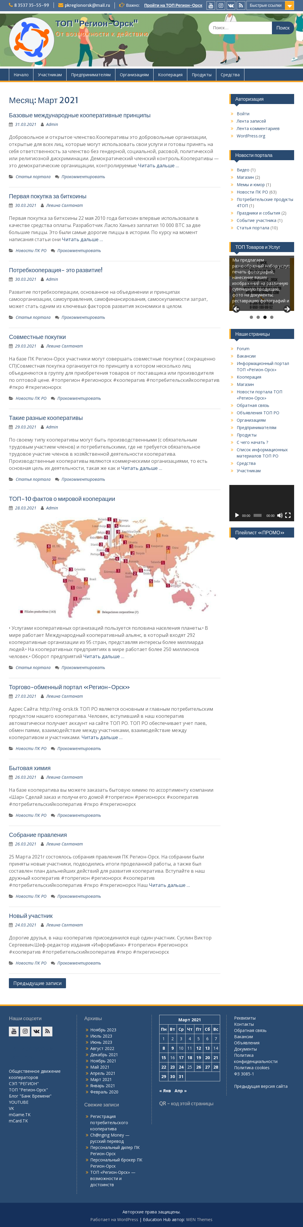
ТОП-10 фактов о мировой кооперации (62, 498)
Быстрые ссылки (265, 5)
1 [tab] (251, 317)
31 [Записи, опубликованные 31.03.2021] (181, 1076)
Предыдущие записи (37, 983)
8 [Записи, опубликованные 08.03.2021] (163, 1048)
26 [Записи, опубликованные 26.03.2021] (198, 1067)
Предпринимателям (91, 74)
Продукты (202, 74)
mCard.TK (18, 1121)
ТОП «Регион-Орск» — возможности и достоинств (113, 1178)
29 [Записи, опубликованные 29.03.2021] (163, 1076)
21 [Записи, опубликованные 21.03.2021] (215, 1057)
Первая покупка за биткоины (47, 196)
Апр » (181, 1090)
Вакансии (246, 356)
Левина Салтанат (64, 205)
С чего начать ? (252, 442)
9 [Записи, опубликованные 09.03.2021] (172, 1048)
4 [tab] (271, 317)
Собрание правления (38, 834)
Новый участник (30, 915)
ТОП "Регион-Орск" (96, 23)
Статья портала (33, 176)
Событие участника (256, 220)
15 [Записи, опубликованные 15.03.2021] (163, 1057)
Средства (230, 74)
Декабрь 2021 (104, 1054)
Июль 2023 (101, 1036)
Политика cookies (252, 1067)
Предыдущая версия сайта (261, 1086)
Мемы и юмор (251, 184)
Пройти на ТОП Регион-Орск (173, 5)
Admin (52, 124)
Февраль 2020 (104, 1092)
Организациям (134, 74)
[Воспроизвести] (237, 515)
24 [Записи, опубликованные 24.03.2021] (181, 1067)
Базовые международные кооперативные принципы (80, 115)
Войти (243, 113)
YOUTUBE (18, 1102)
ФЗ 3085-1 (244, 1074)
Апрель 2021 (102, 1073)
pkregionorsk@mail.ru (87, 5)
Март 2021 (101, 1079)
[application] (261, 503)
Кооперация (170, 74)
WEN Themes (199, 1219)
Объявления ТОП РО (258, 413)
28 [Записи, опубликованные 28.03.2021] (215, 1067)
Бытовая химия (30, 768)
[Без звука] (280, 515)
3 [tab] (265, 317)
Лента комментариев (258, 128)
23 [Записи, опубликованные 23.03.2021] (172, 1067)
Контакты (244, 1024)
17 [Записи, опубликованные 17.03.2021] (181, 1057)
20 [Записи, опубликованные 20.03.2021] (207, 1057)
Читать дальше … (158, 165)
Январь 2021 (102, 1085)
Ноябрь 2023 (103, 1030)
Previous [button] (236, 309)
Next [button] (286, 309)
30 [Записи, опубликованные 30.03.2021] (172, 1076)
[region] (261, 284)
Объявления (247, 1043)
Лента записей (251, 121)
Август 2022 (102, 1048)
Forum (243, 348)
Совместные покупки (37, 336)
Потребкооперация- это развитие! (55, 270)
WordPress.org (251, 136)
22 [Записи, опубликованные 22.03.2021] (163, 1067)
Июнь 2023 (101, 1042)
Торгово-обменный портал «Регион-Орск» (69, 687)
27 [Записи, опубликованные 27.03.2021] (207, 1067)
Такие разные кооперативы (46, 417)
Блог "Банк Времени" (30, 1096)
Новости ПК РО (31, 250)
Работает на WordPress (114, 1219)
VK (11, 1108)
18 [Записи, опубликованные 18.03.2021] (189, 1057)
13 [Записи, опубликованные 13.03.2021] (207, 1048)
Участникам (50, 74)
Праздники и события (258, 213)
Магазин (245, 177)
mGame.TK (19, 1114)
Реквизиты (245, 1018)
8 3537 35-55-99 (31, 5)
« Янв (165, 1090)
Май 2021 (99, 1067)
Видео (243, 170)
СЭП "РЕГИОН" (24, 1083)
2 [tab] (258, 317)
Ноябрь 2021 (103, 1061)
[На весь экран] (288, 515)
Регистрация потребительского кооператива (109, 1123)
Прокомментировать (83, 176)
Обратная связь (253, 405)
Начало (21, 74)
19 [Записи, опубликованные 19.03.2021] (198, 1057)
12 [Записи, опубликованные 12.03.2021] (198, 1048)
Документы (245, 1049)
